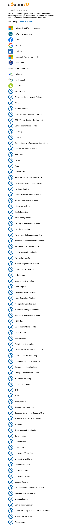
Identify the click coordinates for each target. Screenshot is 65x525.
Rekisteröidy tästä (26, 22)
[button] (32, 28)
